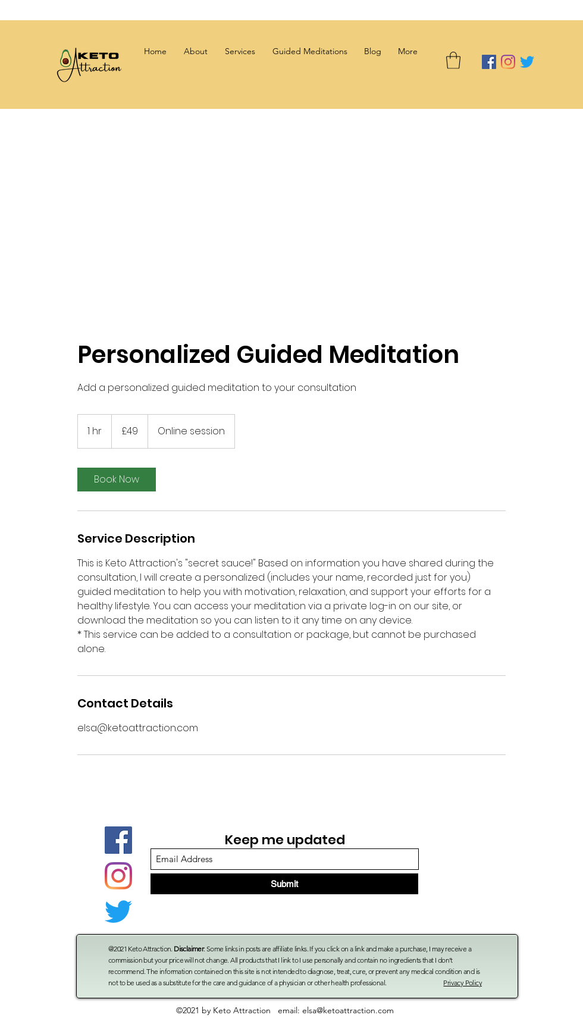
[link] (116, 479)
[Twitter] (527, 62)
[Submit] (284, 883)
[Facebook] (489, 62)
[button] (240, 51)
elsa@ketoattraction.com (348, 1010)
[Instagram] (508, 62)
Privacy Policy (462, 982)
